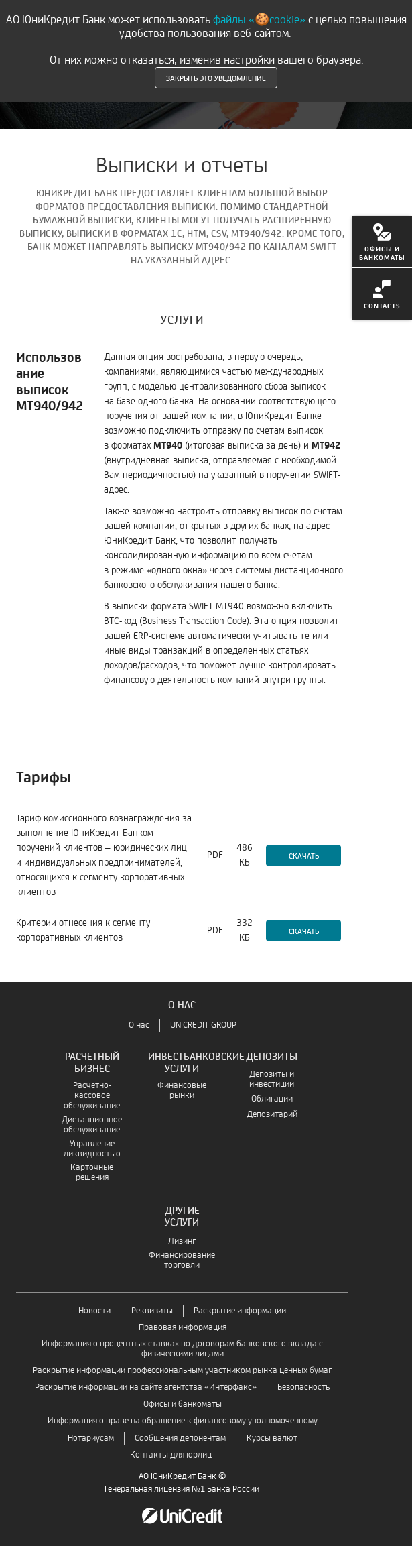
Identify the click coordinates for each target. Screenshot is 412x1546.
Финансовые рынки (181, 1091)
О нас (139, 1025)
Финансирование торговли (182, 1260)
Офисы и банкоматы (182, 1404)
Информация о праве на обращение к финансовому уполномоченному (183, 1421)
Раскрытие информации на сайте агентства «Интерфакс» (146, 1387)
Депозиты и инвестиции (271, 1079)
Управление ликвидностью (92, 1149)
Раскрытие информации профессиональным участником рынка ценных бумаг (182, 1371)
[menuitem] (382, 242)
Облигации (272, 1099)
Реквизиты (152, 1311)
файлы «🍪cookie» (259, 20)
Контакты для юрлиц (171, 1455)
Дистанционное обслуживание (92, 1125)
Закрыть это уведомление (216, 77)
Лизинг (182, 1241)
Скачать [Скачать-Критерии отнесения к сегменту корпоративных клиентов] (304, 930)
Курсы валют (272, 1438)
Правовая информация (182, 1328)
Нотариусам (91, 1438)
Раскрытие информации (240, 1311)
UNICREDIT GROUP (203, 1025)
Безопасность (303, 1387)
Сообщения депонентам (180, 1438)
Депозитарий (272, 1115)
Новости (94, 1311)
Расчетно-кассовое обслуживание (92, 1096)
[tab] (182, 317)
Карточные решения (91, 1173)
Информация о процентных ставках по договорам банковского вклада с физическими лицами (182, 1349)
